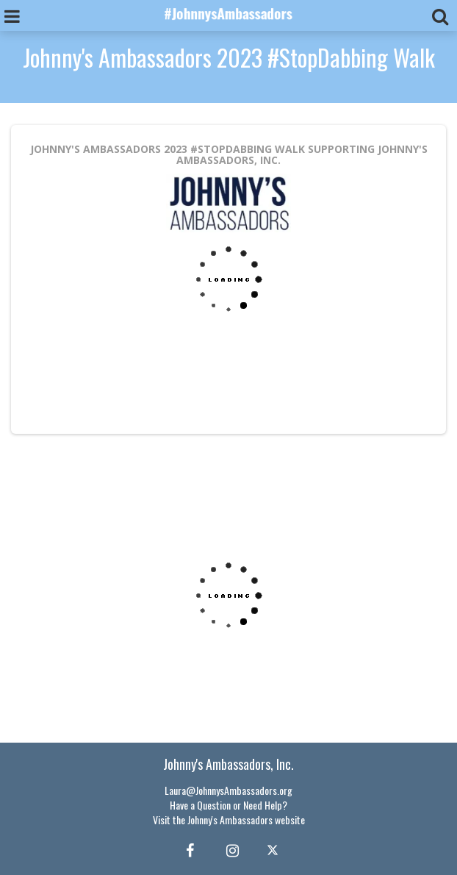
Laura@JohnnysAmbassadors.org (228, 790)
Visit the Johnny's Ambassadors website (229, 819)
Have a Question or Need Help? (228, 805)
